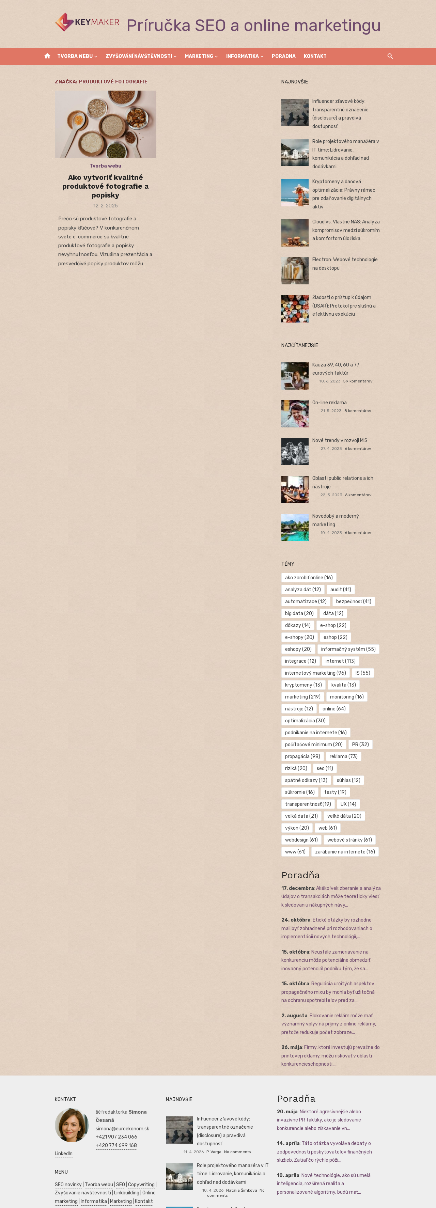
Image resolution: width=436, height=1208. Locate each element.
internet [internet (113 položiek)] (305, 642)
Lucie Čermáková (241, 1182)
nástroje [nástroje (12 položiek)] (304, 678)
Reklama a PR (102, 1169)
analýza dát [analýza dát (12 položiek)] (365, 571)
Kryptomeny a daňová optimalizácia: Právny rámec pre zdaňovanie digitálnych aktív (352, 185)
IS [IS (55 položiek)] (297, 654)
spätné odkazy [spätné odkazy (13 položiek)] (368, 737)
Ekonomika (101, 1185)
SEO (106, 1133)
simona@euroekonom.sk (108, 1078)
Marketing (199, 56)
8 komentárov (367, 403)
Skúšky (68, 1202)
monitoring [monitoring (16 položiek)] (352, 666)
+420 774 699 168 (102, 1094)
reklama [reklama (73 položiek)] (348, 725)
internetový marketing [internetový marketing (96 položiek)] (359, 642)
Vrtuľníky (130, 1169)
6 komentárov (367, 441)
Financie (77, 1185)
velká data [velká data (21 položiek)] (306, 773)
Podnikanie (53, 1185)
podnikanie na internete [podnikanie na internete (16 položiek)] (321, 702)
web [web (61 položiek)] (332, 785)
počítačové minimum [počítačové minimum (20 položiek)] (318, 714)
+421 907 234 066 (102, 1086)
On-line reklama (334, 395)
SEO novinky (54, 1133)
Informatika (242, 56)
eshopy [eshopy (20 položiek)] (375, 618)
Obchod (87, 1202)
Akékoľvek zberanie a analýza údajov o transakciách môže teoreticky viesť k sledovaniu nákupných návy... (336, 854)
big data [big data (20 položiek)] (348, 594)
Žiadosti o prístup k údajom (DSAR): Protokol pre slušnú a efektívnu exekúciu (355, 299)
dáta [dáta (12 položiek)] (300, 606)
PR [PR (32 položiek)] (365, 714)
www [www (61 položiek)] (354, 797)
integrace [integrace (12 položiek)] (369, 630)
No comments (252, 1100)
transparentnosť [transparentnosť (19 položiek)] (313, 761)
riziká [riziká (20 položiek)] (301, 737)
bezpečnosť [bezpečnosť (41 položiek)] (307, 594)
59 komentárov (367, 374)
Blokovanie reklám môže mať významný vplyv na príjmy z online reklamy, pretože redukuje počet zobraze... (333, 981)
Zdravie (124, 1185)
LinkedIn (90, 1102)
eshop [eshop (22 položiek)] (340, 618)
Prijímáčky (125, 1177)
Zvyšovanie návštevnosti (69, 1142)
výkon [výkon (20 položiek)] (302, 785)
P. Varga (229, 1100)
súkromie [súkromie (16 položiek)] (338, 749)
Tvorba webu (75, 56)
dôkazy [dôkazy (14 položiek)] (332, 606)
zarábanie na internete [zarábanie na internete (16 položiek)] (320, 809)
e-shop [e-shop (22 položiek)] (368, 606)
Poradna (284, 56)
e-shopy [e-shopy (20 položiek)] (304, 618)
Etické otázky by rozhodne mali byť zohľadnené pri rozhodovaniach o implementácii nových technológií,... (340, 886)
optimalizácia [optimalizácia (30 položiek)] (310, 690)
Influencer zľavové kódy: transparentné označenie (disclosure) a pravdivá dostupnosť (354, 109)
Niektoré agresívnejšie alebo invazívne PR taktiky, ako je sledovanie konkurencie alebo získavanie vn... (338, 1077)
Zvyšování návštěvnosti (139, 56)
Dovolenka (109, 1202)
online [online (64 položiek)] (339, 678)
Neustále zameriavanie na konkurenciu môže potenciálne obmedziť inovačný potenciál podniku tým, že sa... (330, 917)
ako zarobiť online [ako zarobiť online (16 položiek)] (314, 571)
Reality (74, 1177)
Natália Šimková (241, 1139)
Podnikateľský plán (61, 1194)
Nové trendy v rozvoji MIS (344, 434)
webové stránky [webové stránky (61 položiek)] (312, 797)
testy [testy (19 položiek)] (373, 749)
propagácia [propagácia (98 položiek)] (307, 725)
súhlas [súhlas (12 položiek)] (301, 749)
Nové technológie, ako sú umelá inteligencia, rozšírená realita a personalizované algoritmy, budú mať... (334, 1141)
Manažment (98, 1177)
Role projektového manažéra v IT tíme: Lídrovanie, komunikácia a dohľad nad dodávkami (353, 147)
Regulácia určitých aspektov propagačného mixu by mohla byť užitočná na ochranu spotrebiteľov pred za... (336, 949)
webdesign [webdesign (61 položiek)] (367, 785)
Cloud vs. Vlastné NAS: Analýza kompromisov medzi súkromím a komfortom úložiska (352, 223)
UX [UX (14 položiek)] (353, 761)
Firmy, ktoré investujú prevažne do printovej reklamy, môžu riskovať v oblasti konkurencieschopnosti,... (335, 1013)
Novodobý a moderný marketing (352, 509)
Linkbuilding (112, 1142)
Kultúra (49, 1202)
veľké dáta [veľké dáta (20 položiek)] (349, 773)
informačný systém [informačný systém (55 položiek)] (317, 630)
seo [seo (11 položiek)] (330, 737)
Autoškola (52, 1177)
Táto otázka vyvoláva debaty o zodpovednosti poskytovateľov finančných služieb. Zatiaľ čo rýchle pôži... (338, 1109)
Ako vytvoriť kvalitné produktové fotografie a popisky (96, 192)
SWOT (142, 1185)
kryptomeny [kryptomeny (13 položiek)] (332, 654)
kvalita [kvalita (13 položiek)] (372, 654)
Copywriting (127, 1133)
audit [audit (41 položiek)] (300, 582)
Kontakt (315, 56)
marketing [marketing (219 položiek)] (307, 666)
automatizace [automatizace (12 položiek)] (341, 582)
